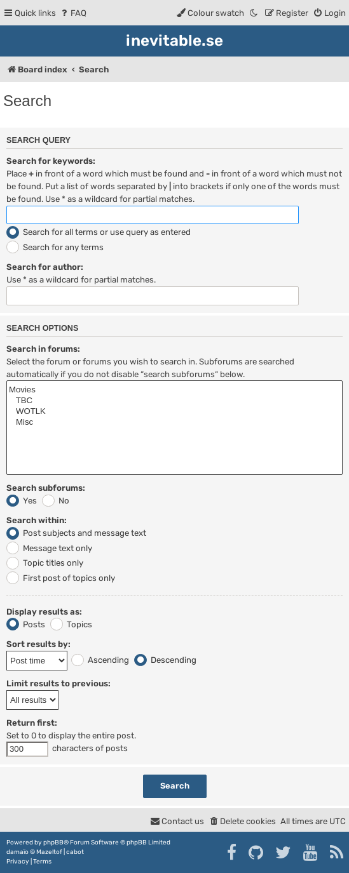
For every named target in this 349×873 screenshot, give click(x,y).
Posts (25, 624)
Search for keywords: (50, 161)
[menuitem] (72, 13)
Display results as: (44, 611)
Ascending (100, 660)
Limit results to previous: (58, 683)
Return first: (31, 723)
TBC (174, 401)
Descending (165, 660)
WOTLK (174, 411)
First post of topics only (60, 578)
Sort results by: (38, 644)
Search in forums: (43, 349)
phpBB (53, 842)
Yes (21, 500)
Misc (174, 422)
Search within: (36, 520)
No (55, 500)
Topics (71, 624)
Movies (174, 390)
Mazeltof (49, 852)
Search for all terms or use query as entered (98, 232)
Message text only (49, 548)
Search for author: (44, 267)
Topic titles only (44, 563)
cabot (75, 852)
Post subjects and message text (76, 533)
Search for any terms (55, 247)
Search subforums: (45, 488)
